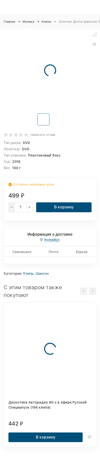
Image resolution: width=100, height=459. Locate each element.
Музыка (28, 21)
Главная (9, 21)
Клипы (46, 21)
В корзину (64, 207)
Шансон (42, 273)
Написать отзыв (43, 135)
